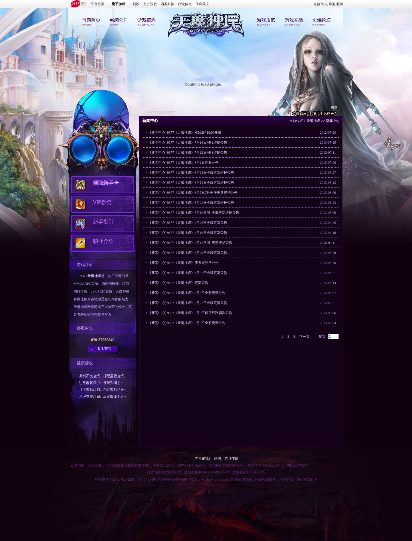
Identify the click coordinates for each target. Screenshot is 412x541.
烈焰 (217, 459)
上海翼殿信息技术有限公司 (127, 465)
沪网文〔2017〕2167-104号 (173, 465)
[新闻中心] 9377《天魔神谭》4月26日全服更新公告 (188, 223)
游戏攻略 (267, 21)
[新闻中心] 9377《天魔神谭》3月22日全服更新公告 (188, 273)
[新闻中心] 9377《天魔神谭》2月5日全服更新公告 (187, 323)
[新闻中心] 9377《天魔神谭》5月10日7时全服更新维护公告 (194, 213)
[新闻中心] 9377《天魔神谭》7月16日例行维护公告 (188, 143)
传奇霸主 (202, 4)
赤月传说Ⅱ (202, 459)
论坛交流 (321, 21)
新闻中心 (118, 21)
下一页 (304, 337)
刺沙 (135, 4)
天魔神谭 (94, 276)
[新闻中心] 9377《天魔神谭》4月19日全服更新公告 (188, 233)
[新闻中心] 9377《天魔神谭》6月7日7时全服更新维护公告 (193, 193)
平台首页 (97, 4)
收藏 (339, 4)
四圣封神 (167, 4)
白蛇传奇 (185, 4)
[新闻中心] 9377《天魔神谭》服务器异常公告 (184, 263)
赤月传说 (231, 459)
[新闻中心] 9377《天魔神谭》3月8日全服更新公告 (187, 293)
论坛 (324, 4)
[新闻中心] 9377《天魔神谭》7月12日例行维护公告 (188, 153)
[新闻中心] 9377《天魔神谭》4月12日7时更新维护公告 (191, 243)
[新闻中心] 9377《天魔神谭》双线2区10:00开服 (185, 133)
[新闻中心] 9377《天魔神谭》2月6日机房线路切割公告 (191, 313)
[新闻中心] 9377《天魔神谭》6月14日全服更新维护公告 (192, 183)
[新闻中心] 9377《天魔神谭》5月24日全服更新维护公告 (192, 203)
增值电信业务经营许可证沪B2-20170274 (278, 465)
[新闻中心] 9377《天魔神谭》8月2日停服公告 (184, 163)
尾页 (322, 337)
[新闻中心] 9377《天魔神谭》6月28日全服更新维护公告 (192, 173)
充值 (316, 4)
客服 (332, 4)
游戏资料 (145, 21)
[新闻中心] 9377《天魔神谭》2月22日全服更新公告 (188, 303)
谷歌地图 (94, 465)
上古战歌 (150, 4)
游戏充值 (294, 21)
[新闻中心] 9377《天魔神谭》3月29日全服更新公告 (188, 253)
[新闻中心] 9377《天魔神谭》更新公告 (179, 283)
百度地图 (77, 465)
